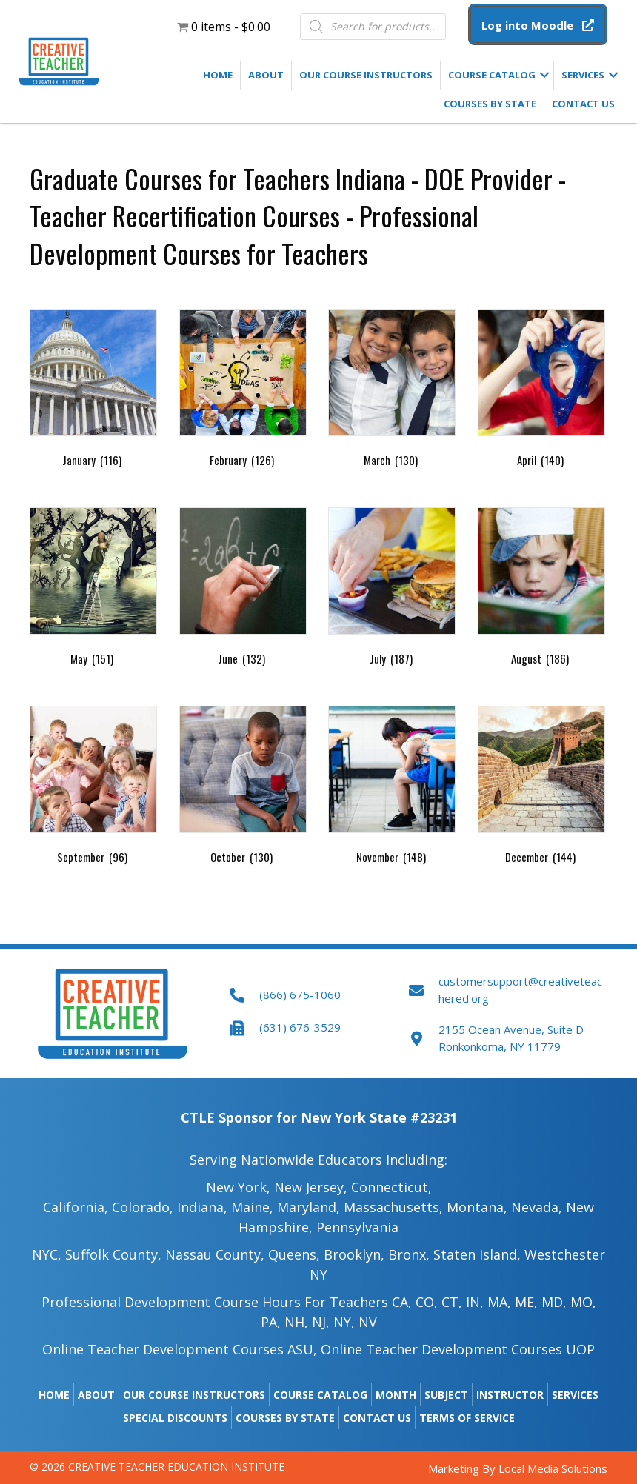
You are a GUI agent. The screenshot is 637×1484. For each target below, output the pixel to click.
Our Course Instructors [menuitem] (366, 74)
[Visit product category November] (392, 788)
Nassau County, (214, 1254)
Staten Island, (477, 1254)
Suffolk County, (113, 1254)
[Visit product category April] (541, 391)
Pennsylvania (357, 1227)
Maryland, (308, 1207)
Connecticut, (391, 1187)
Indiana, (202, 1207)
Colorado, (144, 1207)
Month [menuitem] (396, 1395)
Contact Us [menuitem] (583, 103)
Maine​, (252, 1207)
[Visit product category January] (93, 391)
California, (75, 1207)
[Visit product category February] (243, 391)
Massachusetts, (393, 1207)
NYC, (46, 1254)
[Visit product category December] (541, 788)
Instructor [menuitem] (510, 1395)
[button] (537, 24)
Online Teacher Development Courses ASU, (179, 1349)
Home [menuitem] (218, 74)
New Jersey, (310, 1187)
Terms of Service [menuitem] (467, 1418)
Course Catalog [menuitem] (492, 74)
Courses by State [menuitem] (490, 103)
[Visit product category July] (392, 589)
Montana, (477, 1207)
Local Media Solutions (552, 1468)
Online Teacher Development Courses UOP (458, 1349)
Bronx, (409, 1254)
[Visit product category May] (93, 589)
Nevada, (536, 1207)
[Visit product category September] (93, 788)
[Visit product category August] (541, 589)
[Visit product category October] (243, 788)
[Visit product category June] (243, 589)
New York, (238, 1187)
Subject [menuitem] (446, 1395)
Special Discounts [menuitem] (175, 1418)
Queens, (294, 1254)
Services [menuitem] (582, 74)
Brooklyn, (354, 1254)
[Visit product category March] (392, 391)
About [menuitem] (266, 74)
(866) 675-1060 (300, 994)
